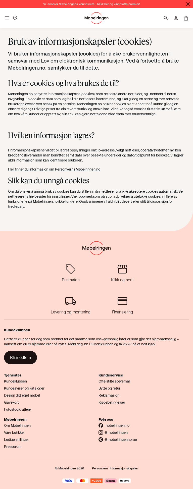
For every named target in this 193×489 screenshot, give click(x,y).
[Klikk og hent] (122, 273)
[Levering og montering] (70, 305)
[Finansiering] (122, 305)
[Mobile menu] (7, 18)
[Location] (15, 18)
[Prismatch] (70, 273)
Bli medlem (20, 357)
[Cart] (186, 18)
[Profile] (176, 18)
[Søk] (166, 18)
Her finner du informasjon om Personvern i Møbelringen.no (54, 169)
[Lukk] (188, 4)
